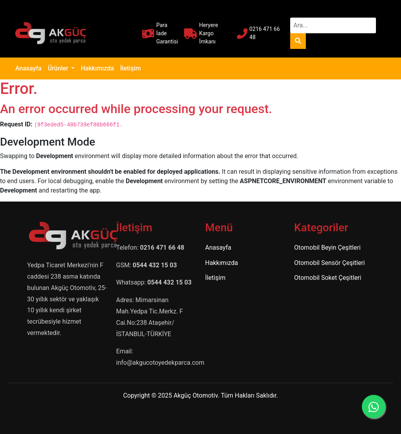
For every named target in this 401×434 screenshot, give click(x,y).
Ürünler (59, 68)
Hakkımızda (97, 68)
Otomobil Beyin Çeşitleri (327, 247)
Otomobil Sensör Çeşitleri (329, 263)
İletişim (130, 68)
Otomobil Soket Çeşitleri (327, 277)
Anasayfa (30, 67)
